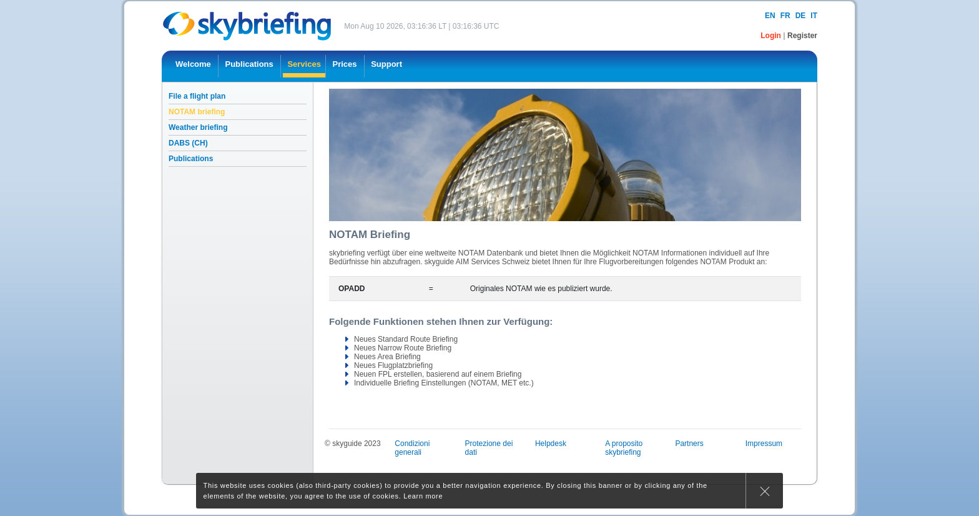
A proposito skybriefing (623, 448)
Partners (689, 443)
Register (802, 35)
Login (771, 35)
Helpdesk (550, 443)
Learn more (423, 496)
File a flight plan (197, 96)
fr (785, 15)
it (813, 15)
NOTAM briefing (197, 111)
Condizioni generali (412, 448)
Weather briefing (198, 127)
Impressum (763, 443)
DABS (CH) (188, 143)
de (800, 15)
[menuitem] (193, 66)
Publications (191, 158)
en (770, 15)
